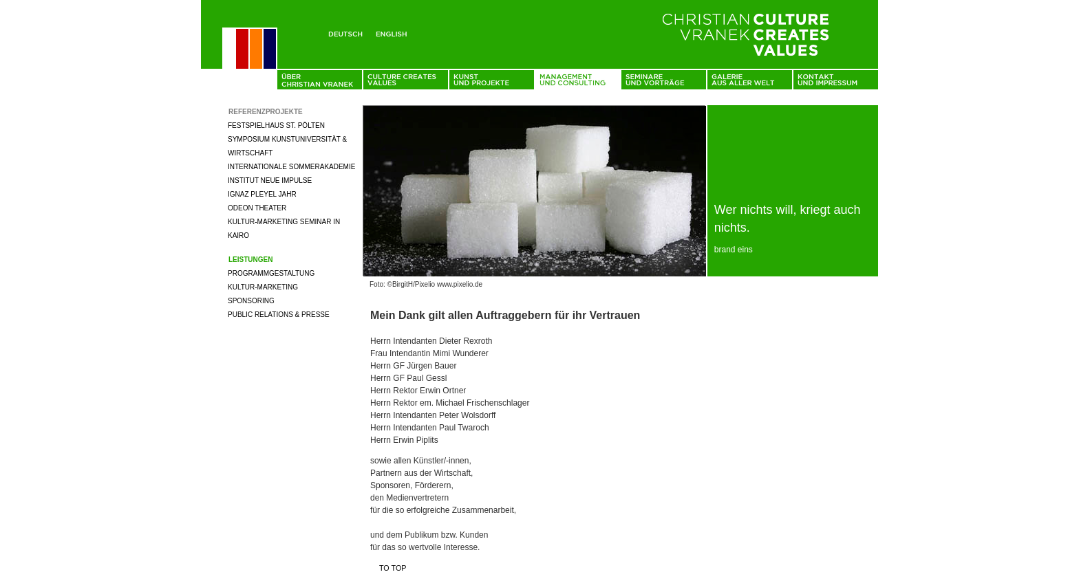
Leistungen (250, 259)
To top (393, 568)
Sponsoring (251, 301)
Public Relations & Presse (279, 314)
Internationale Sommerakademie (291, 167)
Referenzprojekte (265, 112)
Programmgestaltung (271, 273)
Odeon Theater (257, 208)
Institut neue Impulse (270, 180)
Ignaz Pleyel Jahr (262, 194)
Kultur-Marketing (263, 287)
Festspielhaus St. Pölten (276, 125)
